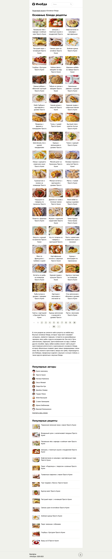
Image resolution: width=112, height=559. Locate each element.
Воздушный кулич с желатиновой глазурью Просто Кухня (54, 434)
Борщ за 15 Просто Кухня (45, 541)
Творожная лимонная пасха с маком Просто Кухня (54, 425)
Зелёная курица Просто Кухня (47, 516)
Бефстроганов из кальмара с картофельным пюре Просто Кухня (54, 459)
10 (74, 322)
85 (54, 326)
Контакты (32, 554)
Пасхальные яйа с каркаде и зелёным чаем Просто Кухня (54, 443)
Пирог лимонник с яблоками (46, 524)
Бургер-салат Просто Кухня (46, 491)
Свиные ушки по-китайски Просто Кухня (50, 508)
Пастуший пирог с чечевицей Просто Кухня (52, 499)
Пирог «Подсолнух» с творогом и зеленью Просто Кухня (54, 467)
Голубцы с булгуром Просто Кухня (48, 533)
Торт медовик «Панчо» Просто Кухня (50, 483)
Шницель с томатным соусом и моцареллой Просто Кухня (54, 451)
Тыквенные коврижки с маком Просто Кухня (52, 475)
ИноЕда (39, 4)
